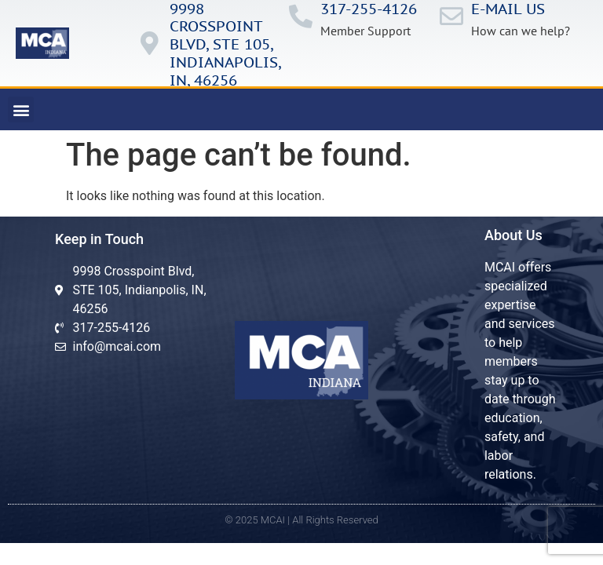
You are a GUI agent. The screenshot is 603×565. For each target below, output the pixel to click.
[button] (21, 109)
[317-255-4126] (300, 16)
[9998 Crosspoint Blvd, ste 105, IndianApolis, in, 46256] (150, 43)
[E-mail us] (451, 16)
